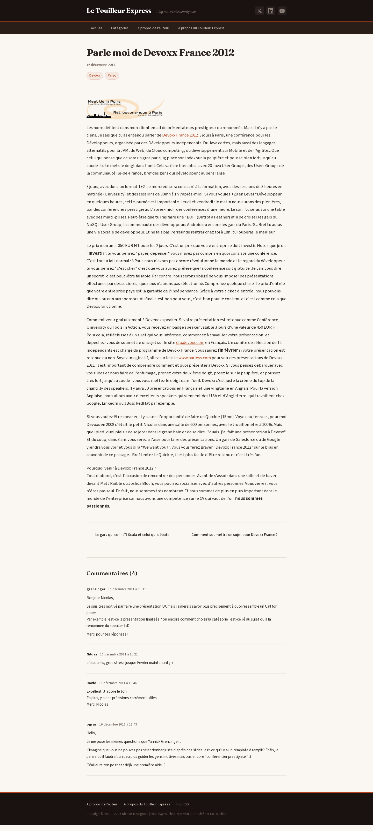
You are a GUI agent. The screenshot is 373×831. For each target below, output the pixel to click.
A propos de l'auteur (155, 28)
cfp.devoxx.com (190, 343)
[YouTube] (282, 10)
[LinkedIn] (270, 10)
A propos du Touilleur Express (204, 28)
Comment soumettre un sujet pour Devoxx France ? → (246, 538)
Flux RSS (182, 810)
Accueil (97, 28)
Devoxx (94, 76)
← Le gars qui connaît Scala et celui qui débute (130, 535)
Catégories (121, 28)
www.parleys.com (194, 358)
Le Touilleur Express (119, 10)
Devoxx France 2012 (180, 136)
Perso (112, 76)
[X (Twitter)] (259, 10)
